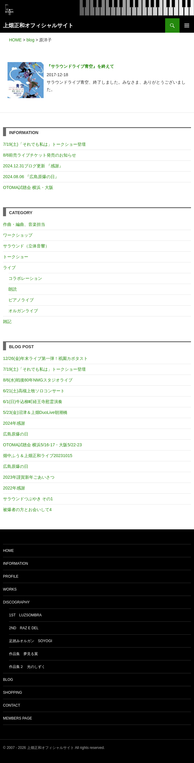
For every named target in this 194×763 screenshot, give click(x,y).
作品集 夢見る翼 (23, 654)
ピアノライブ (21, 300)
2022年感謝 (14, 488)
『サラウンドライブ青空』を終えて (80, 66)
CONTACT (11, 705)
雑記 (7, 321)
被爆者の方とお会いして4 (27, 509)
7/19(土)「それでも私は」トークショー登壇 (44, 144)
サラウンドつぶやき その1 (28, 498)
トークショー (15, 256)
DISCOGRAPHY (16, 602)
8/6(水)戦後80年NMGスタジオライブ (37, 380)
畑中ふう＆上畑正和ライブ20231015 (37, 455)
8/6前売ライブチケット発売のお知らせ (39, 155)
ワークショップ (17, 235)
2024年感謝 (14, 423)
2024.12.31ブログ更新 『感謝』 (33, 165)
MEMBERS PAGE (17, 718)
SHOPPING (12, 692)
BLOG (8, 680)
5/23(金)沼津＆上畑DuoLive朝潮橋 (35, 412)
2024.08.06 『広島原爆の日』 (31, 176)
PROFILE (10, 576)
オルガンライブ (23, 310)
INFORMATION (15, 563)
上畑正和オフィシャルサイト (38, 25)
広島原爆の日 (15, 434)
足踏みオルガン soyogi (30, 641)
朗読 (12, 289)
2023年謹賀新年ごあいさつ (28, 477)
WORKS (10, 589)
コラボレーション (25, 278)
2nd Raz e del (23, 628)
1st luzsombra (25, 615)
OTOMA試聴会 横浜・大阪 (28, 187)
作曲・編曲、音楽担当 (24, 224)
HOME (8, 551)
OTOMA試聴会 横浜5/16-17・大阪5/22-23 (42, 444)
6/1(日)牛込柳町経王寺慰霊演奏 (32, 401)
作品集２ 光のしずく (27, 667)
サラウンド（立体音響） (26, 246)
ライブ (9, 267)
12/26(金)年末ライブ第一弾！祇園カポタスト (45, 358)
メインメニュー (187, 25)
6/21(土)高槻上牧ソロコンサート (34, 390)
